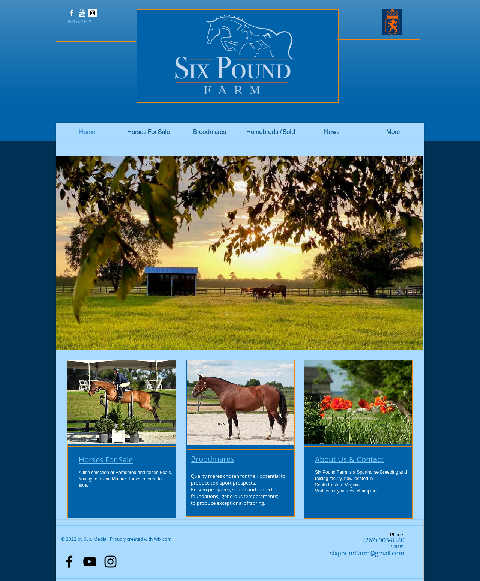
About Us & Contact (349, 459)
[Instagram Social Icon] (92, 13)
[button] (239, 253)
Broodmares (212, 459)
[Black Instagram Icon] (110, 562)
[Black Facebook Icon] (69, 562)
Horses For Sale (106, 460)
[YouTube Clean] (82, 13)
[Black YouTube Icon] (90, 562)
